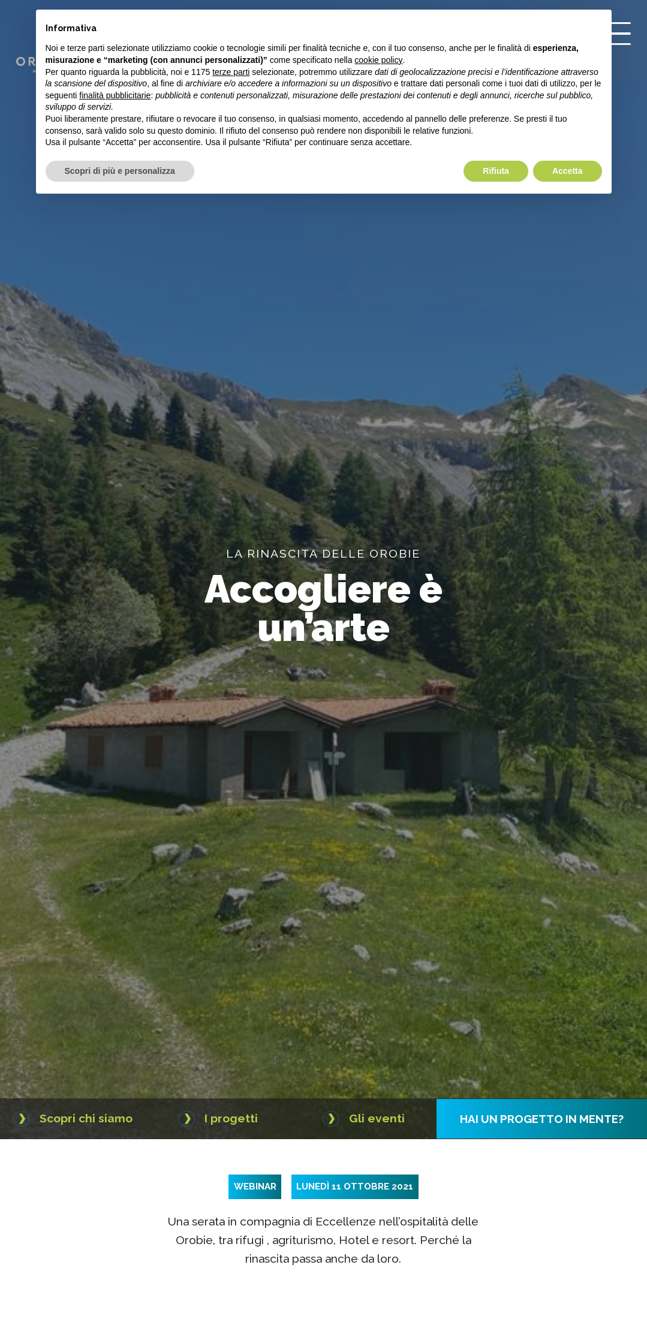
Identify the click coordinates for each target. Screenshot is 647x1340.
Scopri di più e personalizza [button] (120, 171)
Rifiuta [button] (496, 171)
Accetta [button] (567, 171)
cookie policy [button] (378, 60)
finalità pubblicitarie (115, 95)
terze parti (230, 72)
